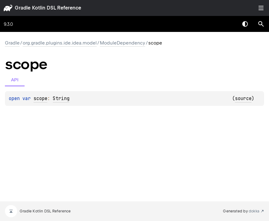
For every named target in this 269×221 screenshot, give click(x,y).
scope (40, 98)
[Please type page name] (261, 24)
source (243, 98)
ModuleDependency (122, 43)
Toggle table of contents (261, 8)
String (61, 98)
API (14, 79)
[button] (261, 24)
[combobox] (229, 24)
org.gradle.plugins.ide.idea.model (60, 43)
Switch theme (245, 24)
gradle (22, 8)
